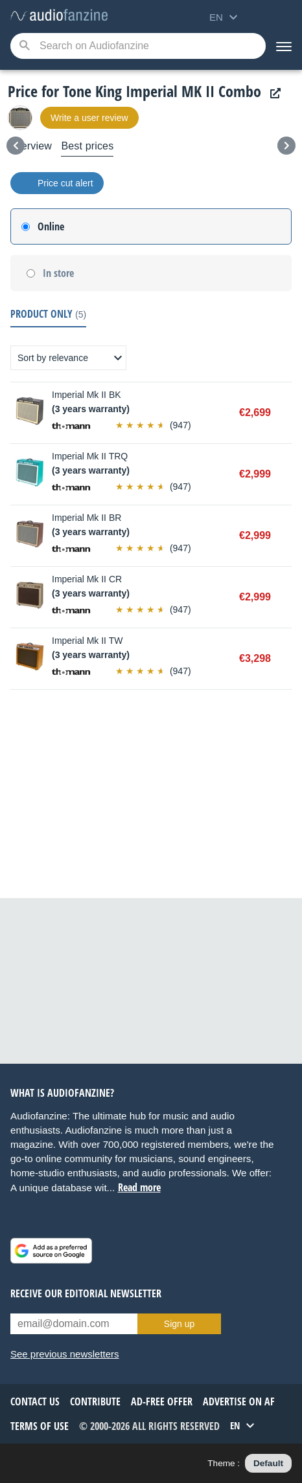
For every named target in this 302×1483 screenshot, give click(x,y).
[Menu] (284, 46)
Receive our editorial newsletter (85, 1293)
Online (51, 226)
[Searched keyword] (138, 46)
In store (58, 273)
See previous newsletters (64, 1353)
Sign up (179, 1324)
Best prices (87, 145)
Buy (285, 413)
